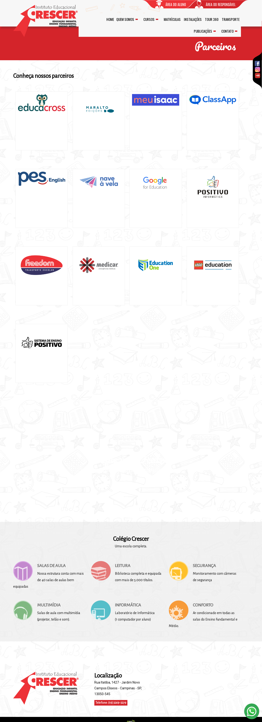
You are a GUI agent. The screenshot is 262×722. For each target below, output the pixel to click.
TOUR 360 (212, 19)
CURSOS (148, 19)
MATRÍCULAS (172, 19)
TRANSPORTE (231, 19)
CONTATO (227, 31)
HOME (110, 19)
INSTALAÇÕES (193, 19)
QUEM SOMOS (125, 19)
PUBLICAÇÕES (203, 31)
